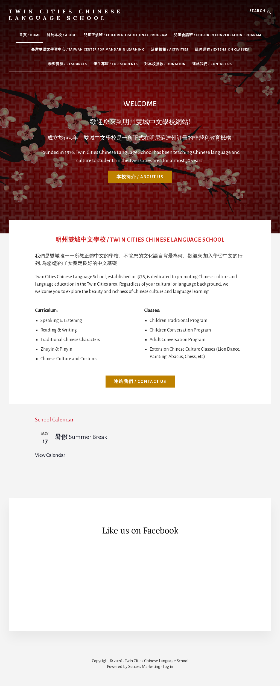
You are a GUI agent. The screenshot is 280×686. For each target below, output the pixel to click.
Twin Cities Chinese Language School (66, 14)
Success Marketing (144, 666)
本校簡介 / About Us (140, 177)
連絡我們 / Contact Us (140, 381)
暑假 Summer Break (81, 437)
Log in (168, 666)
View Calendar (50, 455)
